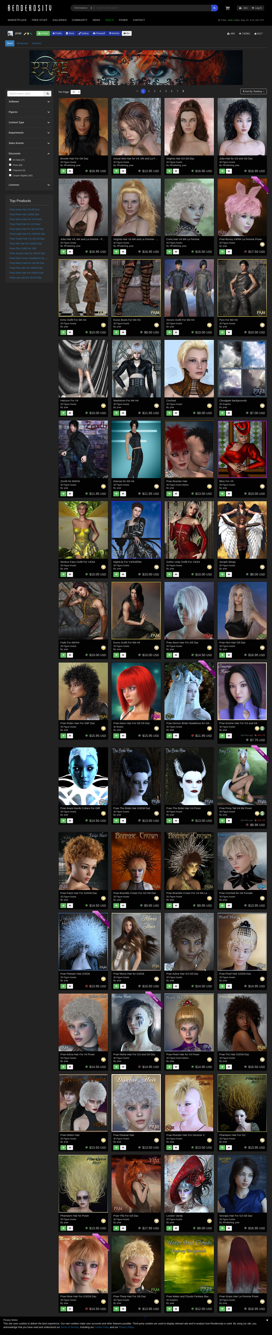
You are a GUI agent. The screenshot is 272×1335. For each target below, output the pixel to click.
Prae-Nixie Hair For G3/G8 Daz (78, 1296)
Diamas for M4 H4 (123, 481)
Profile (57, 33)
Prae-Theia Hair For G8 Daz (129, 1296)
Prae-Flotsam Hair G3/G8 (75, 973)
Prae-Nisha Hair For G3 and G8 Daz (134, 1054)
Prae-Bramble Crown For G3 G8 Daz (134, 893)
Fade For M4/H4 (69, 642)
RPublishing (69, 165)
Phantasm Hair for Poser (74, 1215)
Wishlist (114, 33)
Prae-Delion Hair (70, 1135)
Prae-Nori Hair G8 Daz (232, 642)
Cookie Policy (102, 1327)
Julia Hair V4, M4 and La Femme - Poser (84, 239)
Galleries (60, 20)
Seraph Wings (227, 561)
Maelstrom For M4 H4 (125, 400)
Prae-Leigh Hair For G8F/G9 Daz (27, 233)
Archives (36, 43)
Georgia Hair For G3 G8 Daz (235, 1215)
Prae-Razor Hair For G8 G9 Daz (27, 263)
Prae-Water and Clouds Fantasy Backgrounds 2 (194, 1296)
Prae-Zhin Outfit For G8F (23, 248)
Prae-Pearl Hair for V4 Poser (25, 224)
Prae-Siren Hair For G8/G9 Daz (27, 272)
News (96, 20)
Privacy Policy (126, 1327)
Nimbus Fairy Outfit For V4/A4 (77, 561)
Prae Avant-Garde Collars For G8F (80, 808)
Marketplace (17, 20)
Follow (43, 33)
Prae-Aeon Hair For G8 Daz (182, 642)
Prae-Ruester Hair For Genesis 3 (185, 1135)
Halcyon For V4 (69, 400)
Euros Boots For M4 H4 (127, 319)
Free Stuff (39, 20)
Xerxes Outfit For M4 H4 (180, 319)
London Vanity (174, 1215)
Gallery (84, 33)
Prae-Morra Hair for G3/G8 (128, 973)
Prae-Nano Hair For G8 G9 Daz (27, 229)
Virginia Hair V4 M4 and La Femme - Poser (138, 239)
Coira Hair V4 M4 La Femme (182, 239)
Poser (123, 20)
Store (70, 33)
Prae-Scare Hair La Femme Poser (239, 1296)
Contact (139, 20)
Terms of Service (70, 1327)
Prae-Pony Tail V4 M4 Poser (235, 808)
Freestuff (99, 33)
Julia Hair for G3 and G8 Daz (236, 158)
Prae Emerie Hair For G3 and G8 (238, 723)
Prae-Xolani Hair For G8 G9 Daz (27, 238)
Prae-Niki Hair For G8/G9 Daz (26, 243)
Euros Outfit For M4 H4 (126, 642)
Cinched (171, 400)
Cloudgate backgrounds (233, 400)
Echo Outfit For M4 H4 (73, 319)
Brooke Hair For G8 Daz (74, 158)
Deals (109, 20)
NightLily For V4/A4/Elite (127, 561)
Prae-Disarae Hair (123, 1135)
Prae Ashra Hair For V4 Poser (26, 219)
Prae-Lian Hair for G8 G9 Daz (26, 277)
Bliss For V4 (226, 481)
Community (80, 20)
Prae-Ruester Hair (176, 481)
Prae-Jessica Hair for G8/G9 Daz (27, 253)
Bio (127, 33)
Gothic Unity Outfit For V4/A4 (183, 561)
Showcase (22, 43)
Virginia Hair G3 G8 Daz (180, 158)
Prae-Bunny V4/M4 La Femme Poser (240, 239)
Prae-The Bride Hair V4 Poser (183, 808)
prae (78, 165)
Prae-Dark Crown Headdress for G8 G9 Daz (33, 258)
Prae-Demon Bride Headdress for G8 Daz (190, 723)
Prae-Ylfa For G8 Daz (125, 1215)
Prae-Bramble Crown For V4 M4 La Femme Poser (195, 893)
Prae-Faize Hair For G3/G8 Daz (78, 893)
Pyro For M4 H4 (228, 319)
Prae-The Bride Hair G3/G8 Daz (131, 808)
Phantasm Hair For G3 (232, 1135)
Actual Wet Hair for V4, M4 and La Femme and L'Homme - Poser (150, 158)
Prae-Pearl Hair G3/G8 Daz (24, 214)
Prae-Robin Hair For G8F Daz (77, 723)
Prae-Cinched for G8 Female (236, 893)
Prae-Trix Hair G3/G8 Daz (234, 1054)
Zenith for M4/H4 (70, 481)
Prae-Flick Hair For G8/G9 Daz (26, 268)
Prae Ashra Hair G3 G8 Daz (25, 209)
